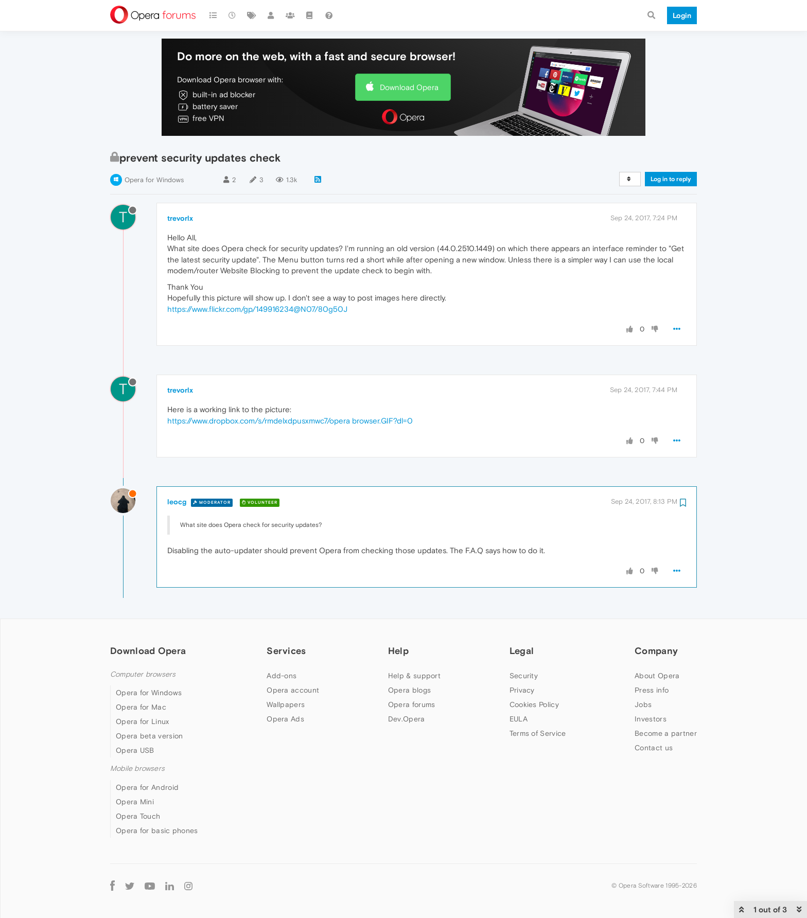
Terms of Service (538, 733)
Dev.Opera (406, 719)
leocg (176, 502)
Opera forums (411, 704)
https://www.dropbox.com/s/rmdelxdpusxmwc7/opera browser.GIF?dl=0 (290, 420)
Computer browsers (143, 674)
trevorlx (180, 218)
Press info (652, 690)
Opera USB (135, 750)
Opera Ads (285, 719)
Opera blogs (409, 690)
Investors (650, 719)
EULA (519, 719)
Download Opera (409, 87)
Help (398, 650)
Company (656, 650)
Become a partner (666, 733)
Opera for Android (147, 787)
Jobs (643, 704)
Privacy (522, 690)
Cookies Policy (534, 704)
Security (524, 676)
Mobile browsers (137, 768)
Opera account (293, 690)
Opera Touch (138, 816)
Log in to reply (671, 179)
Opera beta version (149, 736)
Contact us (654, 748)
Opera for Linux (142, 721)
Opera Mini (135, 802)
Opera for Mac (141, 707)
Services (286, 650)
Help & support (414, 676)
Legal (522, 650)
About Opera (657, 676)
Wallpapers (286, 704)
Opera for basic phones (157, 830)
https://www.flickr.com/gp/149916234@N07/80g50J (257, 309)
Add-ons (281, 676)
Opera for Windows (154, 180)
